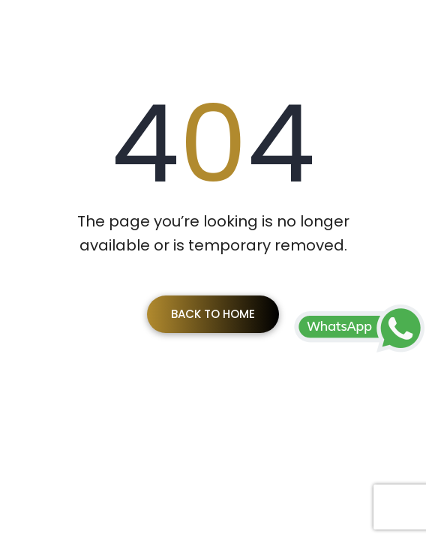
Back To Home (213, 314)
